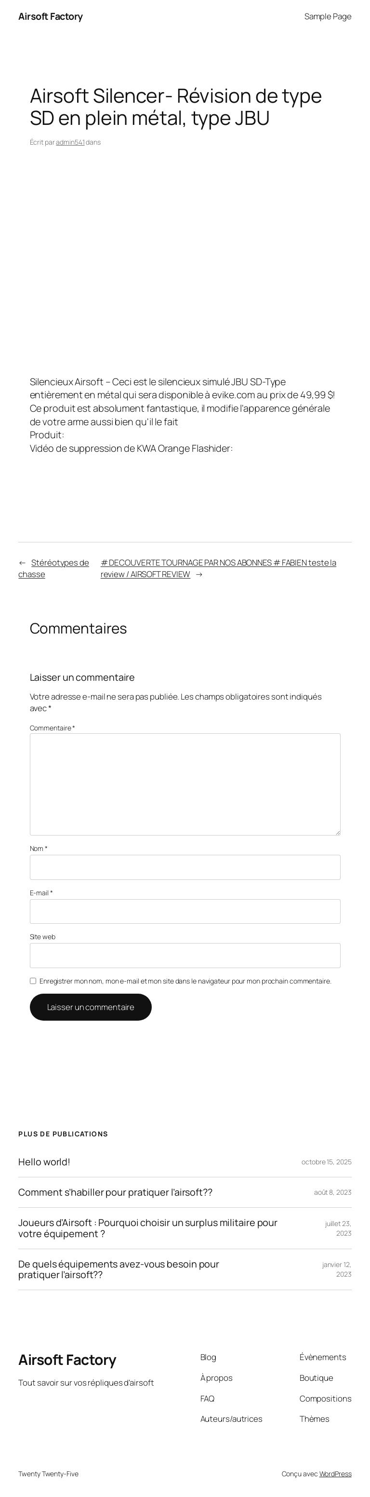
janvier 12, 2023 (337, 1269)
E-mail (41, 892)
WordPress (335, 1473)
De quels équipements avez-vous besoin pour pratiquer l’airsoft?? (118, 1269)
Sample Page (328, 16)
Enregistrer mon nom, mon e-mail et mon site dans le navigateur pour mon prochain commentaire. (185, 980)
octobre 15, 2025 (326, 1161)
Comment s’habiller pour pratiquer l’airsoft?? (115, 1192)
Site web (42, 936)
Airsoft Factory (50, 16)
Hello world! (44, 1162)
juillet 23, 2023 (338, 1228)
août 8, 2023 (333, 1192)
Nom (39, 848)
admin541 (70, 142)
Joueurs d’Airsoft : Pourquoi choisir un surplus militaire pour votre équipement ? (148, 1228)
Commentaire (53, 727)
